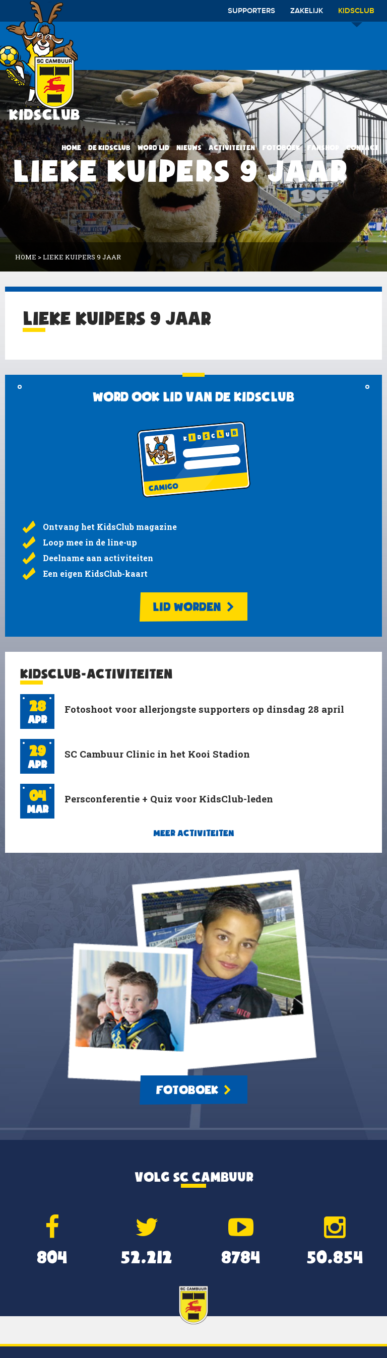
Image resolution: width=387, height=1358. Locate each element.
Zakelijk (306, 11)
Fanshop (323, 147)
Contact (362, 147)
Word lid (153, 147)
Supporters (251, 11)
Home (71, 147)
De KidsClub (109, 147)
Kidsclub (356, 14)
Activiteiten (232, 147)
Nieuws (189, 147)
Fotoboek (281, 147)
